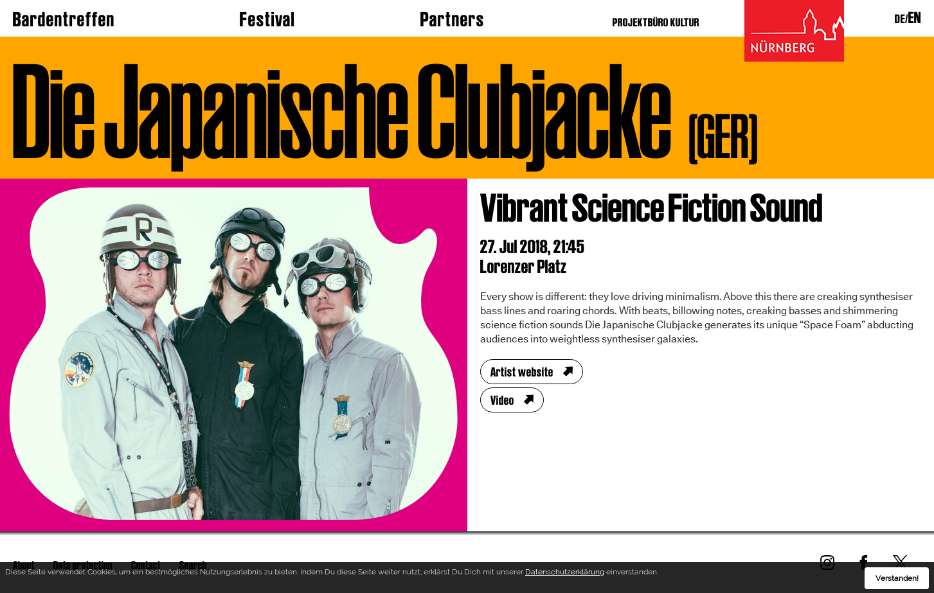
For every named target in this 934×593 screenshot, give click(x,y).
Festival (267, 19)
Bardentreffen (64, 19)
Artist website (521, 372)
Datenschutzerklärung (564, 574)
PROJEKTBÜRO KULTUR (656, 22)
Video (502, 400)
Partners (452, 19)
